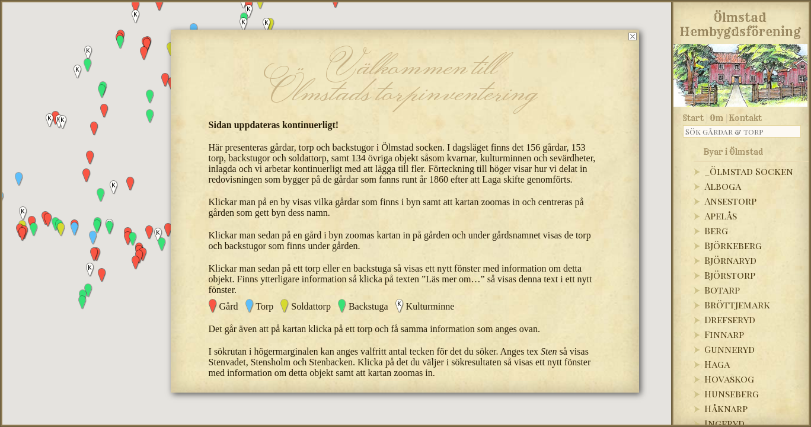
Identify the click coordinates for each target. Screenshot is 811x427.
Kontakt (745, 118)
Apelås (720, 215)
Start (693, 118)
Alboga (722, 186)
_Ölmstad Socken (748, 171)
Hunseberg (731, 393)
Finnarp (724, 334)
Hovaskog (729, 378)
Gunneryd (729, 349)
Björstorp (729, 275)
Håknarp (726, 408)
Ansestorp (730, 201)
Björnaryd (730, 260)
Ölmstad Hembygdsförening (740, 22)
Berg (716, 230)
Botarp (722, 289)
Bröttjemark (737, 304)
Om (716, 118)
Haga (717, 364)
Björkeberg (733, 245)
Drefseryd (729, 319)
